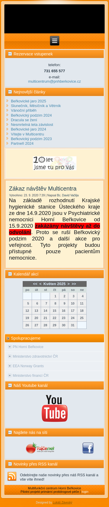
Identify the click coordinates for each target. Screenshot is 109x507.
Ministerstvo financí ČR (31, 376)
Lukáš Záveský (62, 502)
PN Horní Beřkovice (28, 347)
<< (35, 284)
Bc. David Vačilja (67, 195)
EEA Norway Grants (28, 366)
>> (74, 284)
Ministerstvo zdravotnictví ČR (35, 356)
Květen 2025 (55, 284)
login (85, 491)
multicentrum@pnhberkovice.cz (54, 81)
